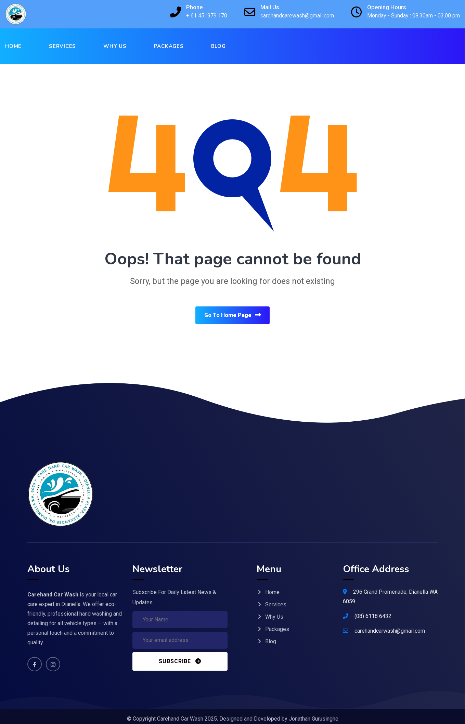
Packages (169, 46)
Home (13, 46)
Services (62, 46)
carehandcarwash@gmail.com (389, 625)
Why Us (115, 46)
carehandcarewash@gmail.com (297, 15)
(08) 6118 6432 (372, 610)
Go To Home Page (232, 315)
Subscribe (180, 656)
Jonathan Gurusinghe (313, 714)
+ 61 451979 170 (206, 15)
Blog (218, 46)
